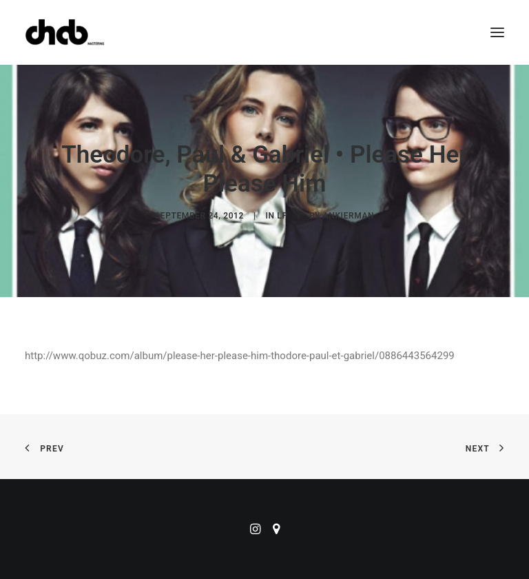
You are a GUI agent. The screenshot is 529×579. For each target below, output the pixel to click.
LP (282, 216)
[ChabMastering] (65, 32)
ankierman (348, 216)
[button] (497, 32)
